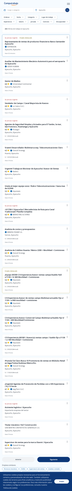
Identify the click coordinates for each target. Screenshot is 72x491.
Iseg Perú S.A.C (18, 389)
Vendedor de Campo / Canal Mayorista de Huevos (27, 103)
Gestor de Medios (12, 81)
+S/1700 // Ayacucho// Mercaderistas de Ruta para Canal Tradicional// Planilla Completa (29, 210)
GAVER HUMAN (13, 66)
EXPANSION (11, 47)
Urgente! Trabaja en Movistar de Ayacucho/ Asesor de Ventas (32, 168)
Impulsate (16, 191)
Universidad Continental (22, 84)
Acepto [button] (61, 481)
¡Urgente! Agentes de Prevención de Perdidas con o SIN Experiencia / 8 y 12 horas (34, 385)
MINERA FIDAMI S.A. (14, 232)
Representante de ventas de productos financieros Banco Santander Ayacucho (35, 42)
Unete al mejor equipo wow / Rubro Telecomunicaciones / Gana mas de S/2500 (35, 187)
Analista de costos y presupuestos (20, 229)
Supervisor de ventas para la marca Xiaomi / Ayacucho (29, 442)
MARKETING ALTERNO (21, 214)
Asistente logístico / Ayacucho (18, 407)
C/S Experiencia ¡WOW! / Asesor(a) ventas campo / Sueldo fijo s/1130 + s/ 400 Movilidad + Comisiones (35, 338)
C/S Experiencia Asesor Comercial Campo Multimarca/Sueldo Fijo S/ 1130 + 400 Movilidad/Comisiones (34, 319)
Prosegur (16, 129)
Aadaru (15, 171)
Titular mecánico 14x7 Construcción (21, 425)
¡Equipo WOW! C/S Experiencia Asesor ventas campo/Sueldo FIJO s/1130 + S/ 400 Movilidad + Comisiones (33, 275)
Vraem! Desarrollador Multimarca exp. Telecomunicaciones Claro (34, 147)
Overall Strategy (19, 150)
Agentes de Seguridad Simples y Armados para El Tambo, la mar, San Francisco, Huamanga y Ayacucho (33, 125)
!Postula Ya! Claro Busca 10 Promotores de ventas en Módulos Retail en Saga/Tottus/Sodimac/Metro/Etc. (35, 361)
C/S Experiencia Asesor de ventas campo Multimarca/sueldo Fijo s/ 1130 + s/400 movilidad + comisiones (34, 299)
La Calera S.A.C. (19, 106)
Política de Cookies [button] (10, 488)
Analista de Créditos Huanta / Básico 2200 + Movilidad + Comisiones (34, 250)
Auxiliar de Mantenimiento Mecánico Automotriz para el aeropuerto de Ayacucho (35, 62)
